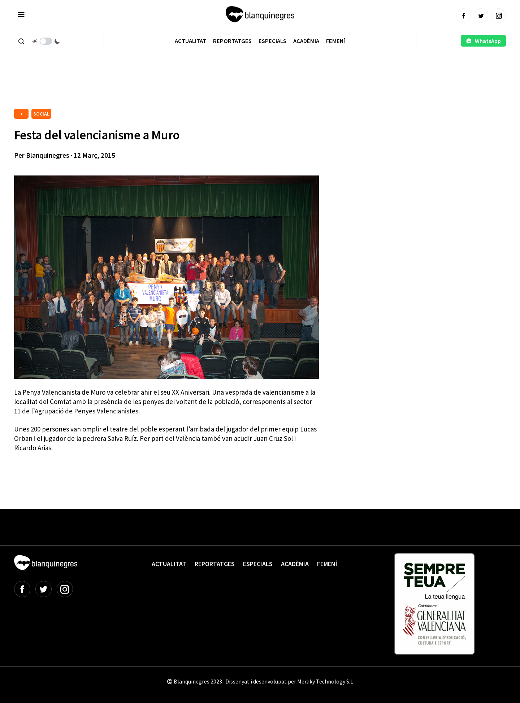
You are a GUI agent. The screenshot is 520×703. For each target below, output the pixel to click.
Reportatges (232, 41)
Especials (272, 41)
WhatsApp (483, 40)
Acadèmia (306, 41)
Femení (335, 41)
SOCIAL (41, 113)
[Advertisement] (145, 86)
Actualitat (190, 41)
